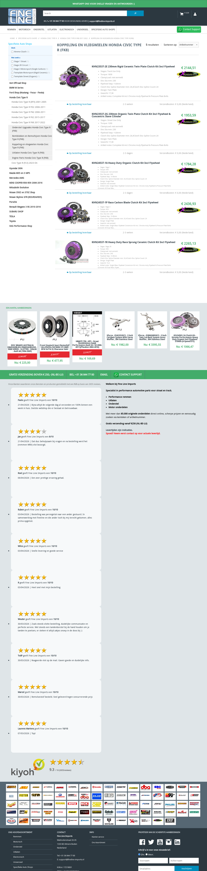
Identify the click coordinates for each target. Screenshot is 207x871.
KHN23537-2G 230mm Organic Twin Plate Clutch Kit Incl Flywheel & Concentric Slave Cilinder (131, 115)
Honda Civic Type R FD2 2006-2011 (28, 107)
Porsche (13, 201)
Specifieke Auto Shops (103, 29)
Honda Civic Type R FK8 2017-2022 (28, 122)
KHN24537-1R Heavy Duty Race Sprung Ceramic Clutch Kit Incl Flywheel (133, 242)
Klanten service (98, 837)
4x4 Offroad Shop (17, 83)
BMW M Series (16, 87)
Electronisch (67, 29)
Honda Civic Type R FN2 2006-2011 (28, 112)
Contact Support (128, 375)
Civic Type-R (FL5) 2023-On (24, 162)
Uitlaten (52, 29)
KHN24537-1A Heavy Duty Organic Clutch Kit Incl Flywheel (126, 163)
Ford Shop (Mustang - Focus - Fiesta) (26, 92)
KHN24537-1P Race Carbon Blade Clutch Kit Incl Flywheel (125, 202)
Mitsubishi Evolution (19, 187)
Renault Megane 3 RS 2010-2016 (25, 206)
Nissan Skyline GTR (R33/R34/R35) (25, 197)
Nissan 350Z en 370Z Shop (22, 192)
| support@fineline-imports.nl (101, 21)
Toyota (12, 221)
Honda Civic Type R (18, 97)
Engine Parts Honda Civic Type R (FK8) (30, 157)
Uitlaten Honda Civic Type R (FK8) (28, 152)
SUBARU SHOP (16, 211)
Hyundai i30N (15, 168)
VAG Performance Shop (20, 225)
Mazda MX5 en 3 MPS (19, 173)
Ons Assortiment (98, 842)
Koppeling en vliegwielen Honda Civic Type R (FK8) (30, 146)
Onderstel (39, 29)
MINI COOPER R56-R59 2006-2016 (25, 182)
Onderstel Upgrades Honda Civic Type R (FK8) (31, 129)
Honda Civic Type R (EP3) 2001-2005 (29, 101)
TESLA (12, 216)
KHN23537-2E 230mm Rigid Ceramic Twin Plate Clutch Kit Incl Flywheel (133, 66)
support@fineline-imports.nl (71, 859)
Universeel (82, 29)
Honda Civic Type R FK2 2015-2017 (28, 117)
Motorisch (24, 29)
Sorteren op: (181, 45)
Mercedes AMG (16, 177)
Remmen (11, 29)
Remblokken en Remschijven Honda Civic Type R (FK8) (32, 137)
